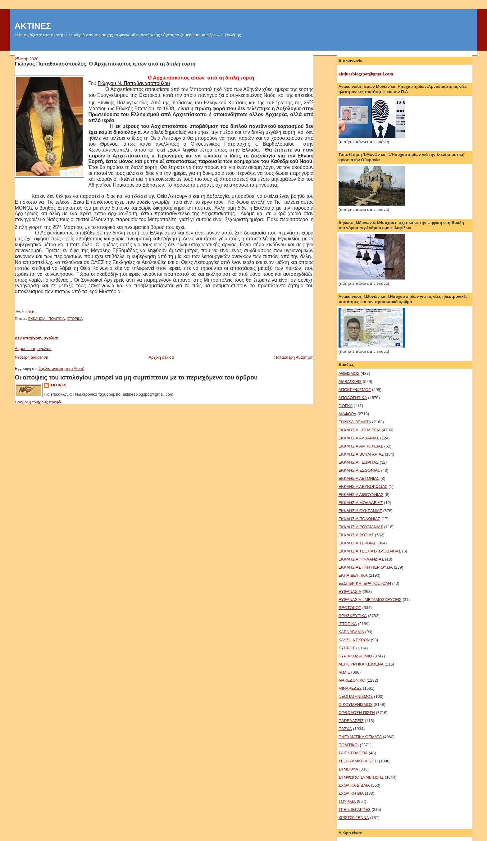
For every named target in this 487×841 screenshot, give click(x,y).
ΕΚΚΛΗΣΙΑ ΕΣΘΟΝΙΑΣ (359, 470)
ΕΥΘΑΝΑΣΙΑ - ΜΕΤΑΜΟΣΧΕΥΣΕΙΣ (370, 599)
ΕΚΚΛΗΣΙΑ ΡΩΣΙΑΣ (356, 535)
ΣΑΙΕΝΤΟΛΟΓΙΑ (353, 753)
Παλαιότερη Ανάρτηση (293, 357)
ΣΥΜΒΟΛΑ (348, 769)
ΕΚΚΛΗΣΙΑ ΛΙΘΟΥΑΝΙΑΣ (361, 494)
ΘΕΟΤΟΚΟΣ (350, 607)
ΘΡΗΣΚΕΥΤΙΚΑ (353, 615)
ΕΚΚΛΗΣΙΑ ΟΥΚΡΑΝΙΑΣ (360, 510)
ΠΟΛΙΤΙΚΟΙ (349, 745)
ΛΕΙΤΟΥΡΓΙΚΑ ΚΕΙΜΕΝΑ (361, 664)
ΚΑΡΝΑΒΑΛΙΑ (351, 632)
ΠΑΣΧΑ (345, 728)
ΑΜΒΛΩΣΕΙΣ (350, 381)
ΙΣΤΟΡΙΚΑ (75, 318)
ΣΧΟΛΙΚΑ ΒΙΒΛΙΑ (354, 785)
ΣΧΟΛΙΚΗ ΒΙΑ (351, 793)
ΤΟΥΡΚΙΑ (347, 801)
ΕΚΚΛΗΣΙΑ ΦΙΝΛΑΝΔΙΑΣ (361, 559)
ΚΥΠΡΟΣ (347, 648)
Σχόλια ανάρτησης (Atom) (61, 368)
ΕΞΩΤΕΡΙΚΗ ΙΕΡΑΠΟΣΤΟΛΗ (365, 583)
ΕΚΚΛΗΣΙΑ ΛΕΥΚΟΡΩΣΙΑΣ (363, 486)
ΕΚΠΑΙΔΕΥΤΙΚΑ (353, 575)
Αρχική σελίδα (161, 357)
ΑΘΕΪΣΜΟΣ (349, 373)
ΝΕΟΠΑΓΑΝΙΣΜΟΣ (356, 696)
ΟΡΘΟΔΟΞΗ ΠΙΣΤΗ (357, 712)
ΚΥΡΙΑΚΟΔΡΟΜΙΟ (355, 656)
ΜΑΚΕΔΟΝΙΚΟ (352, 680)
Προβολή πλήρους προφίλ (38, 402)
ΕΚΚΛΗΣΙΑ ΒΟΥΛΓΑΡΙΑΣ (361, 454)
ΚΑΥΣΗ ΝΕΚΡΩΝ (354, 640)
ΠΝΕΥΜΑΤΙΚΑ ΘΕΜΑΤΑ (360, 736)
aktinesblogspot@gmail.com (366, 73)
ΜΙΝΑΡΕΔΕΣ (350, 688)
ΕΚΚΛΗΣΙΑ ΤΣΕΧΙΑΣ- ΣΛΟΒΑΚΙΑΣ (370, 551)
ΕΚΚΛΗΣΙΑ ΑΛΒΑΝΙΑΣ (359, 438)
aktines (58, 385)
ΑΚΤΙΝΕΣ (32, 26)
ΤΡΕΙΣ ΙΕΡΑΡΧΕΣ (355, 809)
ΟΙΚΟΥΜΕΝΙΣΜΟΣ (356, 704)
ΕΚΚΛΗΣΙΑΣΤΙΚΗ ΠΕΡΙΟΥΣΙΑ (366, 567)
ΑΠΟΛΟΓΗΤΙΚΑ (353, 397)
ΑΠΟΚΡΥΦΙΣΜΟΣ (355, 389)
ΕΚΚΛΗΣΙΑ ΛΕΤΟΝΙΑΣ (359, 478)
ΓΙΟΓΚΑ (346, 405)
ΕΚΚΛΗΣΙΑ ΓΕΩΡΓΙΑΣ (359, 462)
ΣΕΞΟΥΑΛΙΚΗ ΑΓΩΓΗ (358, 761)
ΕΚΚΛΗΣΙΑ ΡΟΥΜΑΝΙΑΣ (361, 527)
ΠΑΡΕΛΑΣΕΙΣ (351, 720)
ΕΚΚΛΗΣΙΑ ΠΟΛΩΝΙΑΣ (359, 518)
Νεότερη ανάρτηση (31, 357)
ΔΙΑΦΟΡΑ (347, 413)
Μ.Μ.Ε (344, 672)
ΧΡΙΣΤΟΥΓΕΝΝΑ (354, 817)
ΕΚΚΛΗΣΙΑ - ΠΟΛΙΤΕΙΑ (46, 318)
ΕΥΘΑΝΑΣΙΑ (350, 591)
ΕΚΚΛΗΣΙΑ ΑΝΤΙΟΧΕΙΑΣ (361, 446)
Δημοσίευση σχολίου (33, 348)
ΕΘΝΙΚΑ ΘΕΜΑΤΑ (355, 422)
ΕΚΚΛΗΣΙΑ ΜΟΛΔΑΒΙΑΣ (361, 502)
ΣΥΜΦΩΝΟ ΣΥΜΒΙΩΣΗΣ (361, 777)
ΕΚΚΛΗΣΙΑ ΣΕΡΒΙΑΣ (357, 543)
